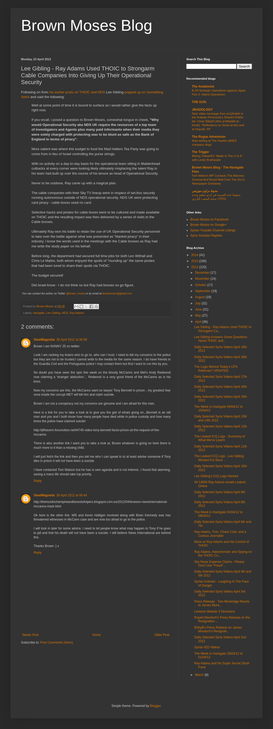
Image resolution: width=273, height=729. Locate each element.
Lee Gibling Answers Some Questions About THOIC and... (220, 339)
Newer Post (30, 635)
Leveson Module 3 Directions (214, 611)
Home (96, 635)
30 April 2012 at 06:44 (71, 495)
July (198, 303)
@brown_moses (75, 293)
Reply (38, 481)
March (200, 675)
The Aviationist (203, 86)
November (203, 279)
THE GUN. (199, 102)
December (203, 272)
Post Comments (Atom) (56, 642)
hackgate (39, 312)
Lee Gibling (53, 312)
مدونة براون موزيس (205, 191)
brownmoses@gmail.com (117, 293)
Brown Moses (45, 306)
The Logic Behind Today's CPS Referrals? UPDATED (216, 368)
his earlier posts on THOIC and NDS (77, 92)
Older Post (161, 635)
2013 (195, 261)
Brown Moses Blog (86, 25)
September (203, 291)
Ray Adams (77, 312)
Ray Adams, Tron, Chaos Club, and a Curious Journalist (220, 533)
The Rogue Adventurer (209, 137)
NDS (65, 312)
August (200, 297)
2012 (195, 267)
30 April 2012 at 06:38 (71, 339)
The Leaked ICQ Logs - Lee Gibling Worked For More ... (219, 458)
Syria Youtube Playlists (206, 235)
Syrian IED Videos (207, 647)
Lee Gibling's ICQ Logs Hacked (216, 476)
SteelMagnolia (44, 339)
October (201, 285)
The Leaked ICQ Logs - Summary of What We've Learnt (219, 438)
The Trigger (200, 152)
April (198, 322)
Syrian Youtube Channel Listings (213, 230)
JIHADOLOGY (202, 109)
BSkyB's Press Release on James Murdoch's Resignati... (218, 629)
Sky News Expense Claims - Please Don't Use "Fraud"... (219, 563)
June (199, 309)
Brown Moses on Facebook (209, 219)
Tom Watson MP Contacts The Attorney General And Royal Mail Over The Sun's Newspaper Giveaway (218, 179)
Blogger (155, 706)
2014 (195, 255)
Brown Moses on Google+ (208, 225)
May (198, 315)
